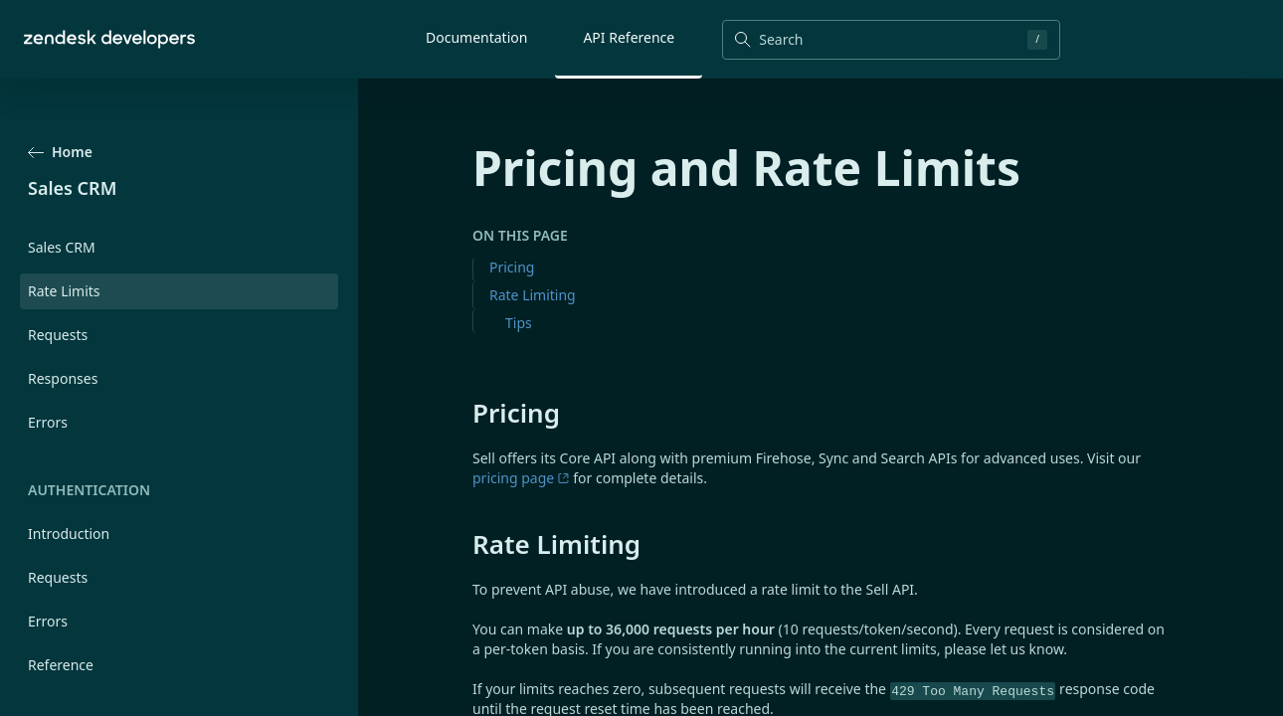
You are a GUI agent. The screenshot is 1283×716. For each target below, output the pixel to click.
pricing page (521, 477)
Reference (60, 664)
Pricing (511, 267)
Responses (62, 378)
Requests (58, 334)
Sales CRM (61, 247)
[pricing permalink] (462, 413)
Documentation (476, 37)
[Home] (109, 39)
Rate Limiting (532, 294)
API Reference (628, 37)
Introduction (68, 533)
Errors (48, 422)
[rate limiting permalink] (462, 544)
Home (60, 151)
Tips (518, 322)
